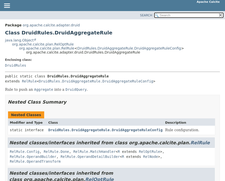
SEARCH (146, 15)
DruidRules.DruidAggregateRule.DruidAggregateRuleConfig (129, 48)
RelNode (150, 157)
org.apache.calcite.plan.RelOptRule (43, 44)
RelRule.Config (24, 152)
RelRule (29, 81)
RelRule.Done (56, 152)
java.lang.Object (19, 40)
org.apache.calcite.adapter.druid (51, 25)
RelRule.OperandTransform (35, 161)
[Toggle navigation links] (7, 6)
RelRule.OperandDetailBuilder (90, 157)
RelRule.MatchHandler (94, 152)
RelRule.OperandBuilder (33, 157)
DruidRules (15, 65)
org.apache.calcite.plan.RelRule (46, 48)
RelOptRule (149, 152)
